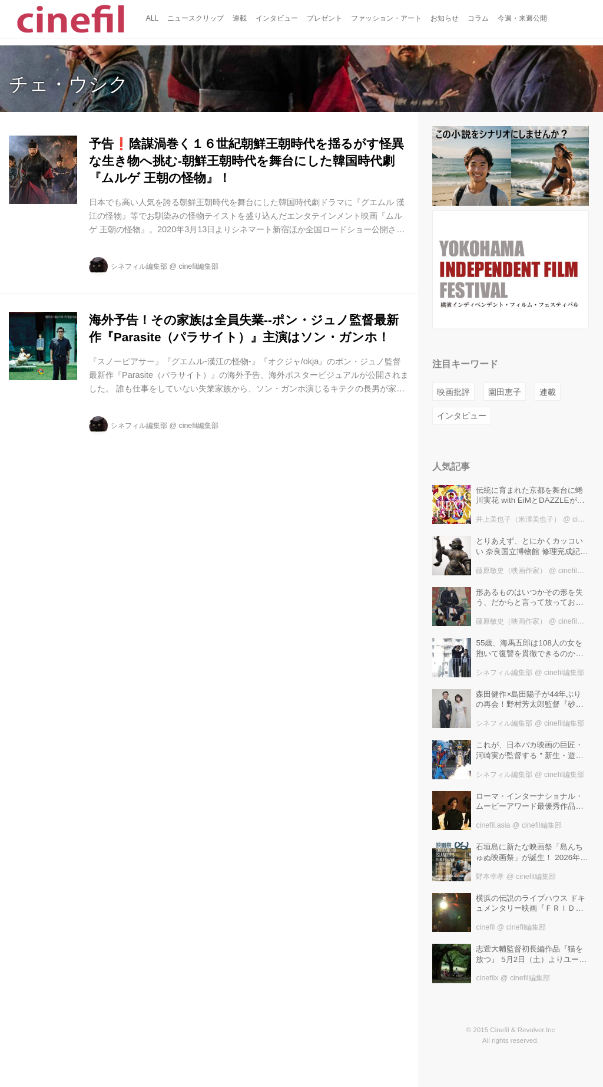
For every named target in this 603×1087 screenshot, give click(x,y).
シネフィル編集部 (139, 266)
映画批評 (453, 392)
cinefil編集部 (199, 266)
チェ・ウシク (68, 84)
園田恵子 (504, 392)
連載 (547, 392)
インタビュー (461, 415)
